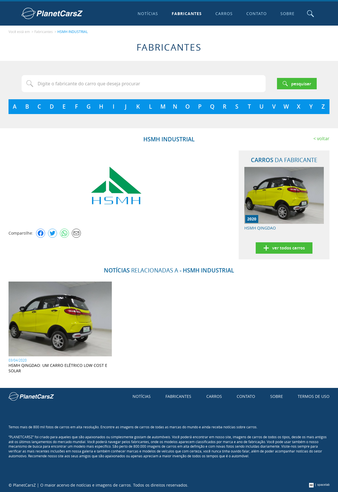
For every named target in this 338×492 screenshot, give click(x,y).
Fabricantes (187, 13)
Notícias (148, 13)
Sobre (287, 13)
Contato (256, 13)
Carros (224, 13)
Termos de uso (313, 396)
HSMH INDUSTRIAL (72, 31)
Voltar (323, 138)
